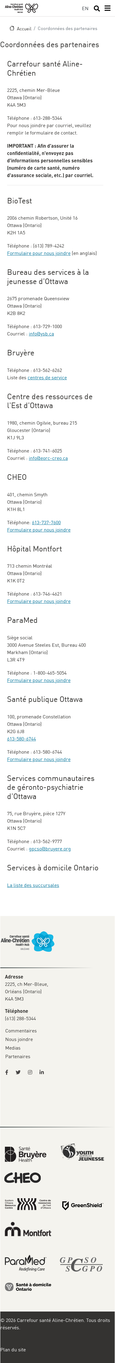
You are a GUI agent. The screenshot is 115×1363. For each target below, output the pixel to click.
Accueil (24, 28)
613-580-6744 (21, 739)
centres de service (47, 377)
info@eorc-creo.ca (48, 458)
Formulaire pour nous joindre (39, 253)
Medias (13, 1048)
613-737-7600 (46, 522)
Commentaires (21, 1031)
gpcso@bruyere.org (50, 849)
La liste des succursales (33, 885)
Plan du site (13, 1349)
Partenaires (17, 1056)
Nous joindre (19, 1039)
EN (85, 8)
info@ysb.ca (41, 334)
